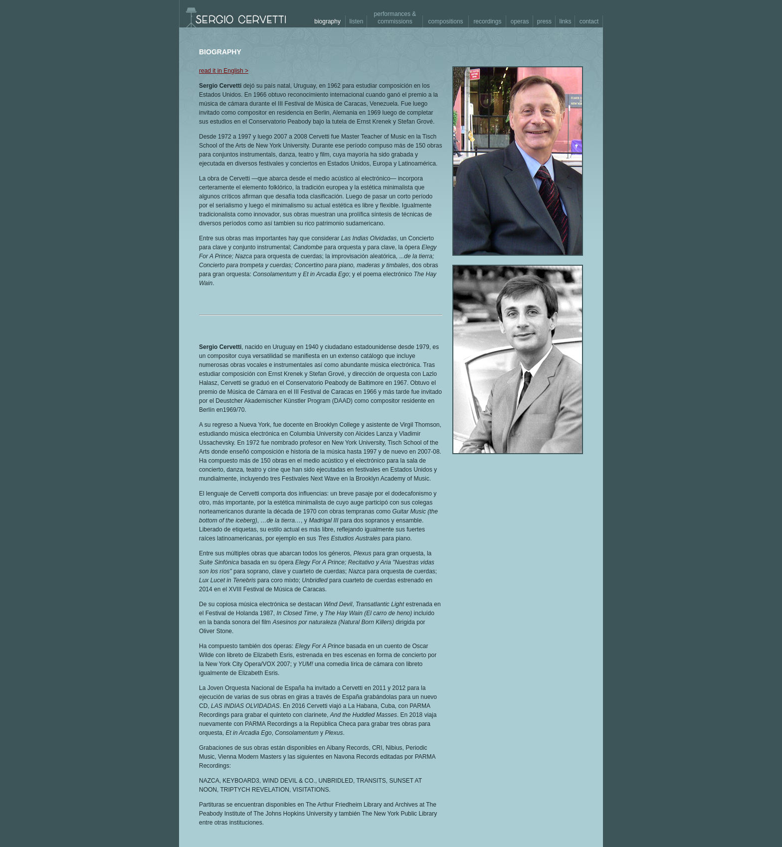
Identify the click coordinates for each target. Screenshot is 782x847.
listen (356, 21)
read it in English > (223, 70)
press (544, 21)
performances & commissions (395, 17)
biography (327, 21)
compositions (445, 21)
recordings (487, 21)
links (566, 21)
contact (589, 21)
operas (520, 21)
